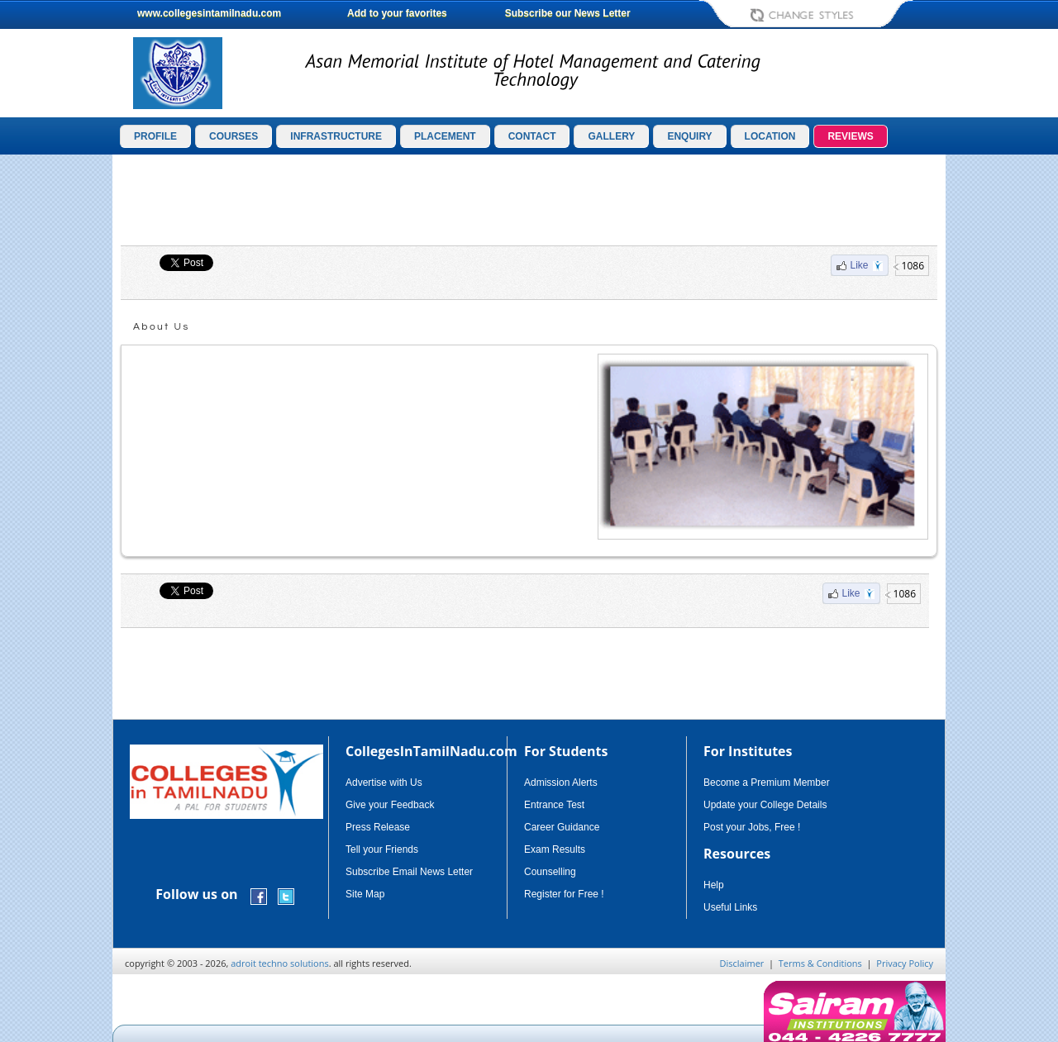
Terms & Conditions (820, 963)
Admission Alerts (561, 782)
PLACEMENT (445, 136)
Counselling (550, 872)
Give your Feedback (390, 805)
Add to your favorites (397, 13)
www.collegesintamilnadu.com (209, 13)
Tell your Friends (382, 849)
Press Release (378, 827)
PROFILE (155, 136)
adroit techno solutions (280, 963)
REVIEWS (850, 136)
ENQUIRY (689, 136)
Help (713, 885)
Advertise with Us (384, 782)
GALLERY (611, 136)
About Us (161, 326)
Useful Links (730, 907)
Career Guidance (561, 827)
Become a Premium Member (766, 782)
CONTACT (532, 136)
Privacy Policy (904, 963)
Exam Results (554, 849)
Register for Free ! (564, 894)
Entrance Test (554, 805)
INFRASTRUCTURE (336, 136)
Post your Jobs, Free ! (751, 827)
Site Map (365, 894)
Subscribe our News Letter (568, 13)
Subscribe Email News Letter (409, 872)
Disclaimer (742, 963)
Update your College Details (765, 805)
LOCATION (770, 136)
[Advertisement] (529, 200)
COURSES (233, 136)
